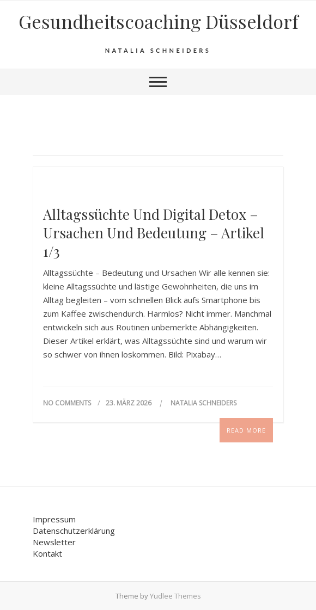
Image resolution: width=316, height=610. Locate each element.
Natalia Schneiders (203, 403)
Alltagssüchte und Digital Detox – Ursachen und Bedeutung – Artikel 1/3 (153, 233)
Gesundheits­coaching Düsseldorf (158, 21)
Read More (246, 430)
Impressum (54, 519)
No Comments (67, 403)
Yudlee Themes (175, 596)
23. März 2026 (129, 403)
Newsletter (54, 542)
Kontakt (47, 553)
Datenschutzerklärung (74, 530)
